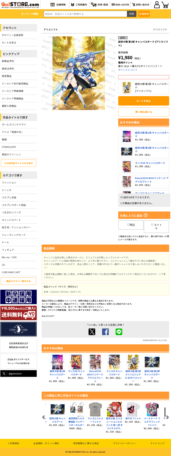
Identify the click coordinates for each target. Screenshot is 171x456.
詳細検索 (144, 14)
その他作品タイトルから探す (18, 163)
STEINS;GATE (9, 147)
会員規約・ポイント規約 (46, 443)
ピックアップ (11, 54)
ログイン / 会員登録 (12, 35)
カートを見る (9, 42)
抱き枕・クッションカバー (16, 227)
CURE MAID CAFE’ (11, 272)
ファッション (9, 182)
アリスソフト (51, 29)
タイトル (156, 226)
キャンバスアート (11, 220)
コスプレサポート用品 (14, 205)
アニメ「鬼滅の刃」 (13, 132)
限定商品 (6, 76)
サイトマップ (157, 443)
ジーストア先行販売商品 (15, 83)
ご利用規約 (13, 443)
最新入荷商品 (9, 106)
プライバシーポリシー (124, 443)
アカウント (10, 28)
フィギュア (8, 250)
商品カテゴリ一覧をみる (18, 281)
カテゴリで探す (12, 175)
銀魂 (4, 139)
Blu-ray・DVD (9, 257)
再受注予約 (8, 68)
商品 (131, 224)
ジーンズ (6, 190)
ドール (5, 242)
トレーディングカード (14, 235)
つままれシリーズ (11, 212)
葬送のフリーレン (11, 154)
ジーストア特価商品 (12, 98)
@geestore (12, 373)
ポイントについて (127, 69)
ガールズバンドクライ (14, 124)
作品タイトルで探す (15, 117)
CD (3, 264)
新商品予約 (8, 61)
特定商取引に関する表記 (86, 443)
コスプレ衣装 (9, 197)
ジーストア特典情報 (12, 91)
